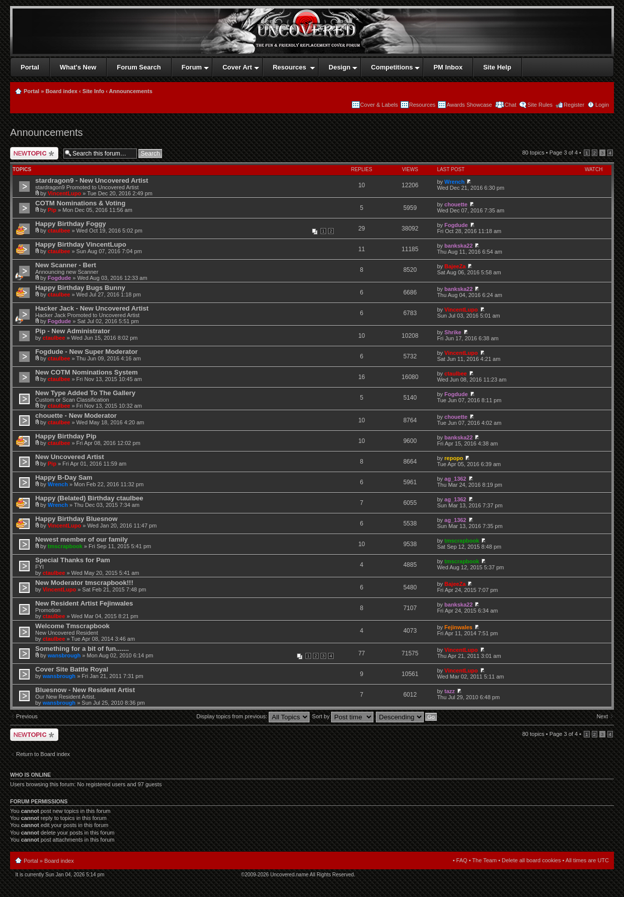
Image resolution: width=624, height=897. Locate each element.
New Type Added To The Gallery (85, 393)
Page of (564, 153)
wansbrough (64, 655)
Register (574, 105)
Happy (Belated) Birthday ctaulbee (89, 498)
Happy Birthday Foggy (70, 224)
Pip (52, 210)
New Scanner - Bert (65, 265)
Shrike (452, 332)
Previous (27, 716)
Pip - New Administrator (72, 331)
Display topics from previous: (252, 716)
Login (602, 105)
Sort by (342, 716)
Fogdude (455, 225)
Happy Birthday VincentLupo (80, 244)
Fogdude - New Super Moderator (86, 351)
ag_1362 (455, 479)
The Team (484, 860)
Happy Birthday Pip (66, 436)
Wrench (454, 182)
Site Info (93, 91)
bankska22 (458, 246)
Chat (509, 105)
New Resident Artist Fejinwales (84, 603)
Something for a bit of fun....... (82, 648)
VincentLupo (64, 193)
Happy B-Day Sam (64, 477)
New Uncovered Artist (69, 457)
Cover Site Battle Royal (71, 669)
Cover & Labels (379, 105)
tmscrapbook (65, 546)
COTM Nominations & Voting (80, 203)
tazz (449, 691)
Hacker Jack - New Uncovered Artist (91, 308)
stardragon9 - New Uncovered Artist (91, 180)
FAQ (461, 860)
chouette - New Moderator (76, 415)
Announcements (130, 91)
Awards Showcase (469, 105)
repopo (453, 458)
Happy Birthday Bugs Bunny (80, 287)
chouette (455, 204)
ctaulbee (59, 231)
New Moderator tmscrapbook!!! (84, 582)
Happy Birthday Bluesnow (76, 518)
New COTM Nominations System (86, 372)
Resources (422, 105)
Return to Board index (43, 754)
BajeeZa (454, 266)
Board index (61, 91)
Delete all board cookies (531, 860)
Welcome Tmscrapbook (72, 626)
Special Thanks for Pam (72, 560)
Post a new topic (34, 153)
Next (602, 716)
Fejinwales (458, 627)
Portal (31, 91)
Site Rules (540, 105)
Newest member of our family (81, 539)
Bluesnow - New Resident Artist (85, 690)
